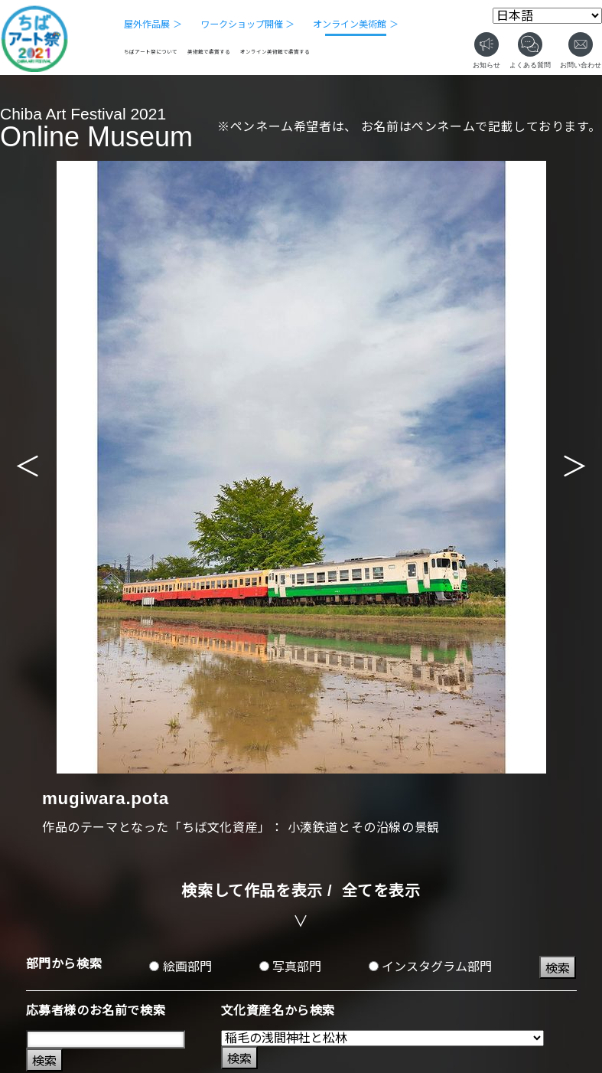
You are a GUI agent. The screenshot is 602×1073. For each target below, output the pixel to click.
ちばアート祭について (150, 51)
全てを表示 (381, 890)
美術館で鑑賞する (208, 51)
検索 (557, 968)
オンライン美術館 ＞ (355, 24)
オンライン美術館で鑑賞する (275, 51)
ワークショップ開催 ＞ (247, 24)
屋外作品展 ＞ (152, 24)
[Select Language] (547, 16)
